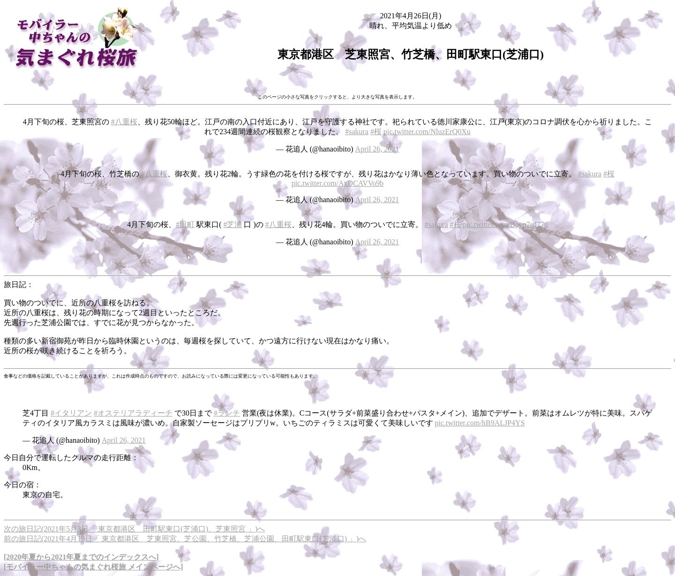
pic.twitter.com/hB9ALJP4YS (480, 423)
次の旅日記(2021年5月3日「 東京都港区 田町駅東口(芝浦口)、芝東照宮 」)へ (134, 529)
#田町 (185, 224)
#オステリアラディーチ (133, 413)
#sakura (356, 132)
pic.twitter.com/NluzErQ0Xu (427, 132)
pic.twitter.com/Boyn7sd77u (505, 224)
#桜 (376, 132)
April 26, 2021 (377, 149)
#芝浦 (232, 224)
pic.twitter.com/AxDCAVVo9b (338, 183)
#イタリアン (71, 413)
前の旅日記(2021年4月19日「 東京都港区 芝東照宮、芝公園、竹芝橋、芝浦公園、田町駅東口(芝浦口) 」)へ (185, 539)
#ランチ (227, 413)
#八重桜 (124, 122)
